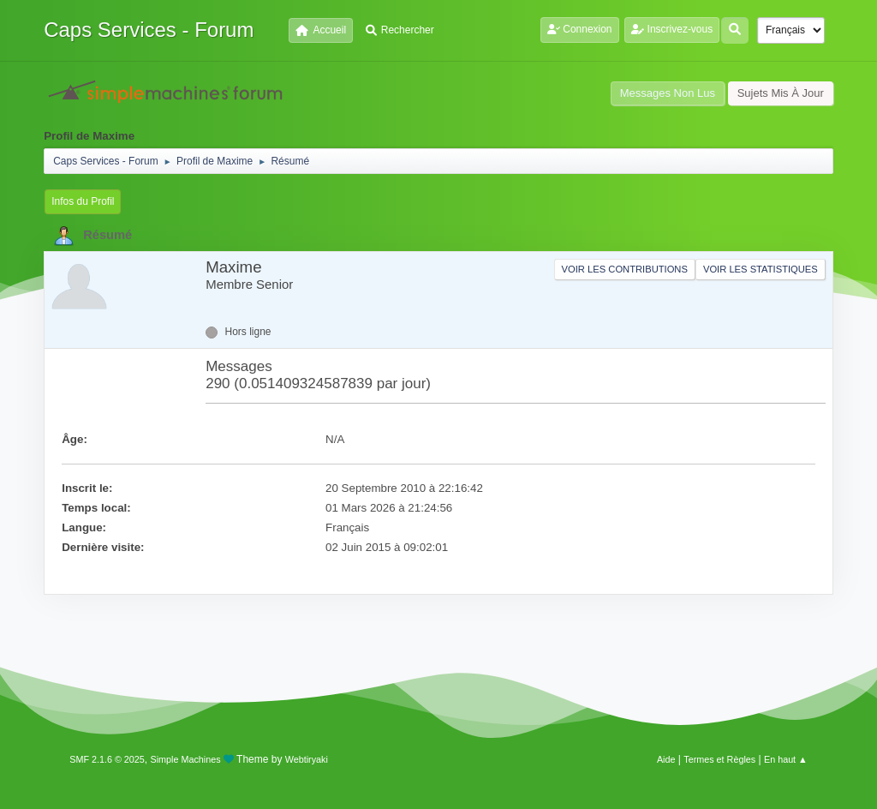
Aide (666, 759)
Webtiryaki (306, 759)
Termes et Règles (719, 759)
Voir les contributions (625, 269)
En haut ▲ (786, 759)
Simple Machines (186, 759)
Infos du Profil (82, 201)
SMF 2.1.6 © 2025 (107, 759)
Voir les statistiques (760, 269)
